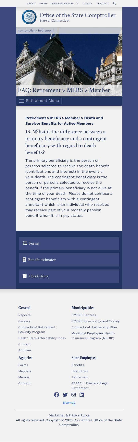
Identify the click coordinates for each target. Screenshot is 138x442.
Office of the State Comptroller (78, 14)
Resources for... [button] (64, 3)
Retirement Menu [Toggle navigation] (39, 101)
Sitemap (69, 402)
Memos (23, 377)
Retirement (46, 30)
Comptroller (26, 30)
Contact (102, 3)
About (31, 3)
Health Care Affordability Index (42, 338)
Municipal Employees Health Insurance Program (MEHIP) (93, 335)
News (44, 3)
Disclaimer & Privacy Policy (69, 415)
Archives (24, 350)
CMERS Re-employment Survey (95, 321)
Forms (23, 365)
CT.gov (87, 3)
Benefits (77, 365)
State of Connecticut (54, 20)
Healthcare (79, 371)
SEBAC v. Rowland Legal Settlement (89, 385)
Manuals (24, 371)
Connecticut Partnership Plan (94, 327)
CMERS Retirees (83, 315)
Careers (24, 321)
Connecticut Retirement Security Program (37, 329)
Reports (24, 315)
